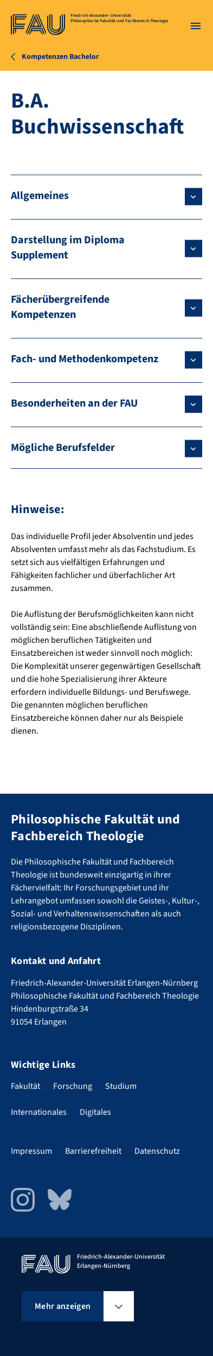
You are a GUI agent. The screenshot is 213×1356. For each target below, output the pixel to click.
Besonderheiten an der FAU (74, 403)
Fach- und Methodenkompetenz (84, 359)
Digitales (95, 1112)
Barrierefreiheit (93, 1151)
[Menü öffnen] (196, 26)
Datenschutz (157, 1151)
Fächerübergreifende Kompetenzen (60, 307)
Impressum (31, 1151)
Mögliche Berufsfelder (63, 447)
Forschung (72, 1086)
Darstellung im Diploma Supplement (68, 247)
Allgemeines (40, 195)
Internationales (39, 1112)
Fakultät (25, 1086)
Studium (121, 1086)
